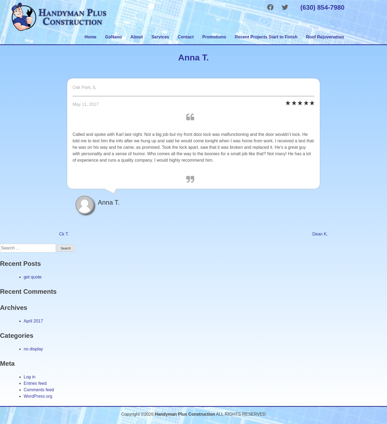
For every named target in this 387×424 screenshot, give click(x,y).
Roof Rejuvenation (325, 37)
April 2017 (33, 321)
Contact (186, 37)
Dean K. (320, 234)
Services (160, 37)
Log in (29, 377)
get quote (33, 277)
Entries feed (35, 383)
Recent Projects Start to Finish (266, 37)
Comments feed (39, 389)
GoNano (113, 37)
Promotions (214, 37)
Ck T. (64, 234)
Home (90, 37)
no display (33, 349)
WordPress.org (38, 396)
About (136, 37)
